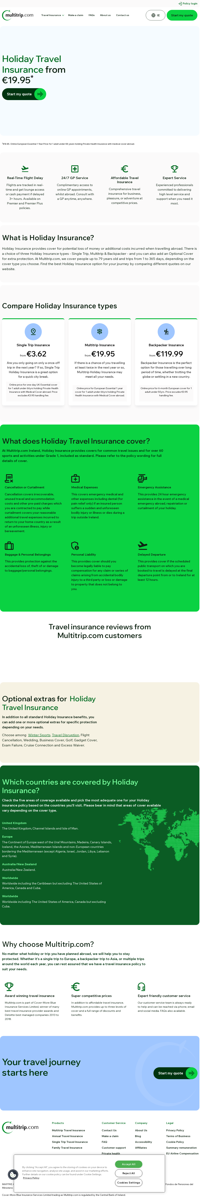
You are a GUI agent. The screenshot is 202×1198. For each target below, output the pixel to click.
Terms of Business (178, 1160)
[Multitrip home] (20, 1151)
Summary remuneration (181, 1172)
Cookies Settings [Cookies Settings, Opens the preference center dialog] (128, 1182)
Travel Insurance (52, 15)
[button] (13, 1174)
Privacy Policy (175, 1155)
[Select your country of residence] (155, 15)
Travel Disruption (65, 747)
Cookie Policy (175, 1166)
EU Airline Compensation (182, 1178)
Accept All (128, 1164)
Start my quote (182, 15)
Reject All (129, 1173)
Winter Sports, (39, 747)
